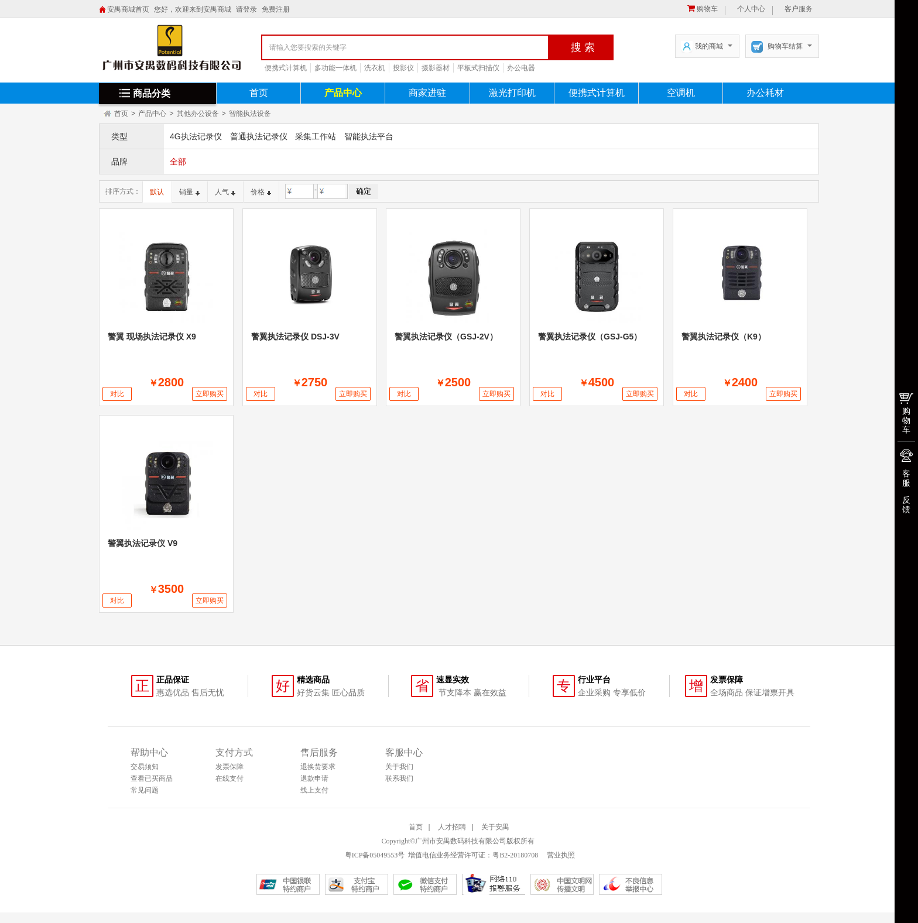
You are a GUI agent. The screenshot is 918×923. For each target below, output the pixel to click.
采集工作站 (315, 136)
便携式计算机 (286, 68)
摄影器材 (436, 68)
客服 (906, 478)
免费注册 (276, 9)
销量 (189, 192)
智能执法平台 (368, 136)
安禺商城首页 (128, 9)
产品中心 (343, 93)
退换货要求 (317, 767)
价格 (261, 192)
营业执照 (560, 855)
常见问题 (145, 790)
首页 (258, 93)
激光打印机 (512, 93)
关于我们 (399, 767)
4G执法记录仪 (196, 136)
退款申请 (314, 778)
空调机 (681, 93)
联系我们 (399, 778)
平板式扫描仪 (478, 68)
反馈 (906, 504)
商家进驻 (427, 93)
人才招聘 (452, 827)
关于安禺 (495, 827)
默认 (157, 192)
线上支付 (314, 790)
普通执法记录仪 (258, 136)
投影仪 (403, 68)
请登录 (246, 9)
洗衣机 (374, 68)
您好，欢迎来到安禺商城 (192, 9)
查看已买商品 (152, 778)
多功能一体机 (335, 68)
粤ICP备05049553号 (375, 855)
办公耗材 (765, 93)
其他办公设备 (198, 113)
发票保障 (229, 767)
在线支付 (229, 778)
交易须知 (145, 767)
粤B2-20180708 (515, 855)
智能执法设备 (250, 113)
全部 (178, 161)
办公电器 (521, 68)
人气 (225, 192)
